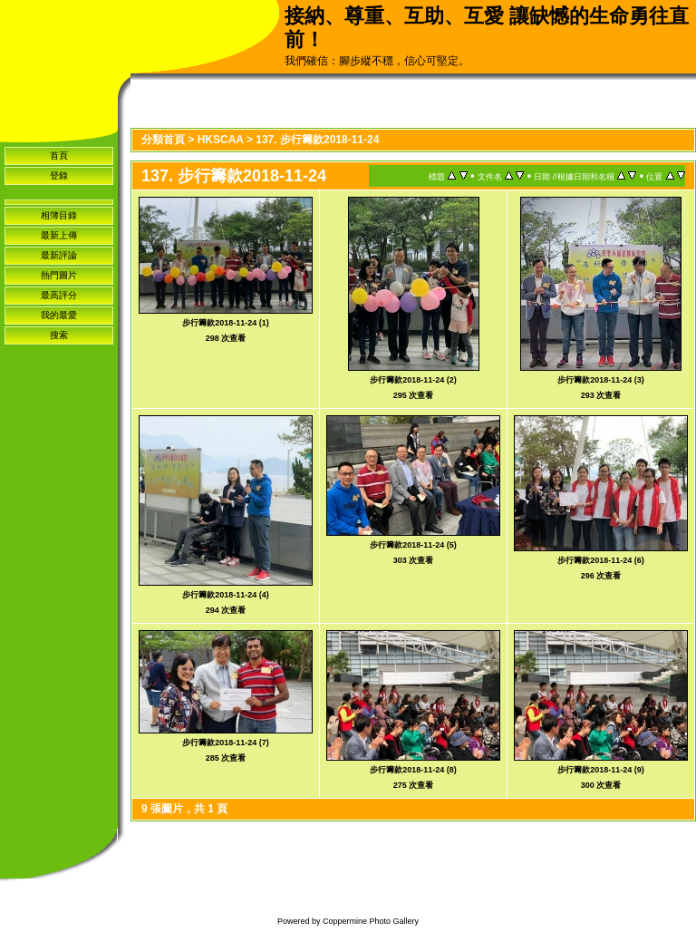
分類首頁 (163, 139)
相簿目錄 (59, 215)
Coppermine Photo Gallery (371, 921)
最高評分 (59, 295)
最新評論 (59, 255)
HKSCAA (221, 139)
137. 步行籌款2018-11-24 (317, 139)
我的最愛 (59, 315)
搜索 (59, 335)
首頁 (59, 155)
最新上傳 (59, 235)
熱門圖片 (59, 275)
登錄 (59, 175)
